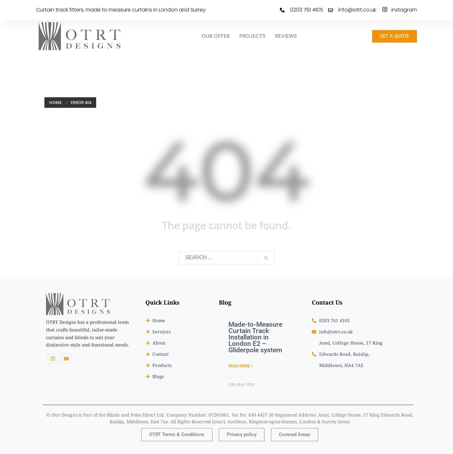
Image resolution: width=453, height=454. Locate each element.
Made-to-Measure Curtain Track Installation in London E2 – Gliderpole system (255, 337)
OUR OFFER (216, 36)
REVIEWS (286, 36)
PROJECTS (252, 36)
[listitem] (87, 333)
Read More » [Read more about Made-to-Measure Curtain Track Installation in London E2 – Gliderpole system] (240, 366)
